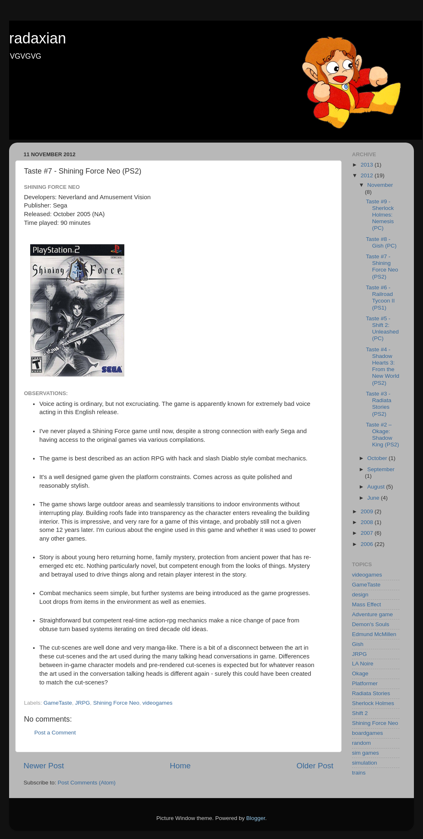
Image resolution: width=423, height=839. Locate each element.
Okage (360, 673)
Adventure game (372, 614)
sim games (365, 753)
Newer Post (44, 765)
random (361, 743)
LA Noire (362, 663)
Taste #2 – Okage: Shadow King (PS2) (382, 435)
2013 (368, 165)
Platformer (365, 683)
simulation (364, 763)
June (374, 498)
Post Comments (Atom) (87, 782)
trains (359, 773)
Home (180, 765)
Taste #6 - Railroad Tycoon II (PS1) (380, 297)
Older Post (315, 765)
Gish (358, 644)
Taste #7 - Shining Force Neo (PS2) (382, 266)
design (360, 594)
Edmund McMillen (374, 634)
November (380, 185)
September (380, 469)
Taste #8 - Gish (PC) (381, 242)
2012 (368, 175)
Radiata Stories (371, 693)
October (378, 458)
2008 (368, 522)
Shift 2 (360, 713)
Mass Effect (366, 604)
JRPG (82, 703)
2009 (368, 511)
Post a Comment (55, 732)
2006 (368, 544)
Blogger (255, 818)
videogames (158, 703)
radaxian (37, 38)
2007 (368, 533)
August (376, 487)
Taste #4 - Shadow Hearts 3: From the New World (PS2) (382, 366)
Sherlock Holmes (373, 703)
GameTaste (57, 703)
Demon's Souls (370, 624)
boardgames (367, 733)
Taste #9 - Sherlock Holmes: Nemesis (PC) (380, 214)
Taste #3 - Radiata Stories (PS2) (379, 404)
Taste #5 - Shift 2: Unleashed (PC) (382, 328)
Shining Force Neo (116, 703)
